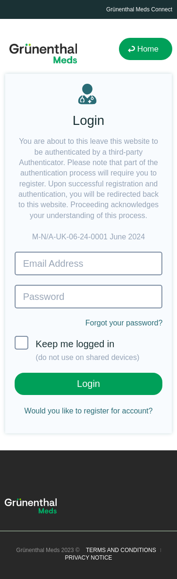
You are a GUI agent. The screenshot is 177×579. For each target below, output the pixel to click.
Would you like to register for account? (89, 411)
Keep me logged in (77, 348)
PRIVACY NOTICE (88, 557)
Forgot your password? (124, 323)
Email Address (53, 263)
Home (148, 48)
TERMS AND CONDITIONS (121, 550)
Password (44, 296)
